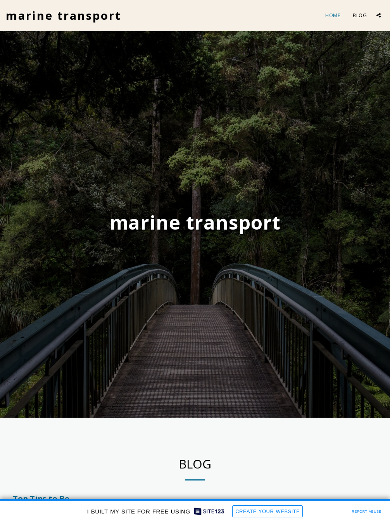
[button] (378, 15)
